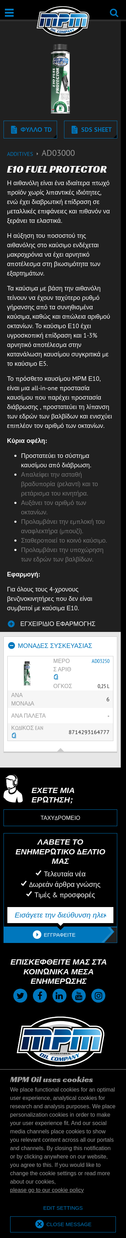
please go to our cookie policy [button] (47, 1190)
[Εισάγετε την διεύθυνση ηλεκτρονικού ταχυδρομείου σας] (60, 915)
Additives (24, 153)
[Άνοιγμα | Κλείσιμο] (9, 13)
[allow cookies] (63, 1224)
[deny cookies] (63, 1208)
